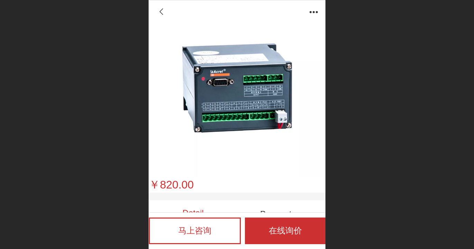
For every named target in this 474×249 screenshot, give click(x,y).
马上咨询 (194, 230)
